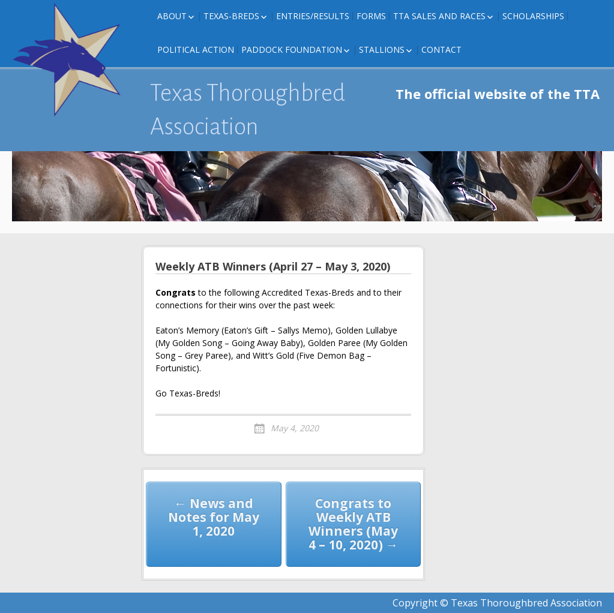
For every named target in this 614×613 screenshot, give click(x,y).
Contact (441, 49)
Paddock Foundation (291, 49)
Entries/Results (312, 16)
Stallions (382, 49)
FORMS (371, 16)
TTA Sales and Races (439, 16)
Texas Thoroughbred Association (247, 109)
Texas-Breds (231, 16)
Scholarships (533, 16)
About (172, 16)
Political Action (195, 49)
